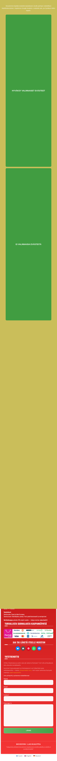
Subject (28, 697)
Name (28, 681)
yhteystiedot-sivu (26, 670)
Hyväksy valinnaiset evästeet (28, 91)
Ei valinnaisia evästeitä (28, 244)
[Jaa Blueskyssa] (18, 648)
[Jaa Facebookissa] (39, 648)
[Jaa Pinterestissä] (28, 648)
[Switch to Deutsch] (37, 756)
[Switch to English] (27, 756)
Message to (28, 714)
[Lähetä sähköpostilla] (23, 648)
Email (28, 689)
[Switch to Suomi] (19, 756)
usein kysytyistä (15, 672)
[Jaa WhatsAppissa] (34, 648)
